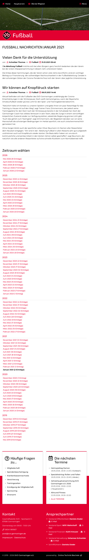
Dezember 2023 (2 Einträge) (15, 261)
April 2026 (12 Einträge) (13, 162)
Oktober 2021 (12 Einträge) (14, 343)
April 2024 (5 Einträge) (12, 244)
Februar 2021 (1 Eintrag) (13, 367)
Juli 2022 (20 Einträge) (12, 317)
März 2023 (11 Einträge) (13, 288)
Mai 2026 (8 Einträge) (12, 159)
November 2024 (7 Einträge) (15, 223)
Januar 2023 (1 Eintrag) (13, 294)
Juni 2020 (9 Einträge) (12, 396)
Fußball (23, 35)
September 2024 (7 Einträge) (15, 229)
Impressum (7, 537)
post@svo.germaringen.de (14, 533)
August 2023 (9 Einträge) (14, 273)
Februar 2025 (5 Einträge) (14, 209)
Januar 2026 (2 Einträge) (13, 171)
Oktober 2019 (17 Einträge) (14, 425)
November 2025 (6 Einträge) (15, 182)
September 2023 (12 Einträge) (16, 270)
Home (7, 4)
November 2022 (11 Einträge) (15, 305)
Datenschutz (20, 537)
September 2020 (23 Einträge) (16, 387)
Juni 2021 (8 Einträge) (12, 355)
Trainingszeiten (13, 483)
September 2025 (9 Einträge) (15, 188)
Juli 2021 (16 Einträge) (12, 352)
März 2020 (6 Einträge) (13, 405)
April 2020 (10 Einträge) (13, 402)
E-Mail (54, 521)
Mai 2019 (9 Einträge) (12, 440)
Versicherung (13, 479)
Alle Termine (57, 499)
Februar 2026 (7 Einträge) (14, 168)
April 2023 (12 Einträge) (13, 285)
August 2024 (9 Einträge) (14, 232)
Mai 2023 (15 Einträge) (12, 282)
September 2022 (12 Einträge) (16, 311)
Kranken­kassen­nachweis (18, 476)
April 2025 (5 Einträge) (12, 203)
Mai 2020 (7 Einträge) (12, 399)
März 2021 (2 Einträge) (12, 364)
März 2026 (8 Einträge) (13, 165)
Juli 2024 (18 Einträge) (12, 235)
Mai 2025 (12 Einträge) (12, 200)
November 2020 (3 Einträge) (15, 381)
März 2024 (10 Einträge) (13, 247)
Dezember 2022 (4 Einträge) (15, 302)
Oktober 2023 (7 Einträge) (14, 267)
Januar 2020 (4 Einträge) (14, 411)
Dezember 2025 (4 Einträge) (15, 179)
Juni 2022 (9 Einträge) (12, 320)
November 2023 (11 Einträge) (15, 264)
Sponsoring (12, 491)
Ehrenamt (11, 495)
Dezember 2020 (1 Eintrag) (14, 378)
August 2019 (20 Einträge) (14, 431)
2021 (4, 336)
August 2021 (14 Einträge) (14, 349)
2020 (4, 374)
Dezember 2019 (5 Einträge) (15, 419)
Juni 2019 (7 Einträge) (12, 437)
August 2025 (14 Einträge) (14, 191)
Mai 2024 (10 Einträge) (12, 241)
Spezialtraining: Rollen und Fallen (65, 474)
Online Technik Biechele (68, 555)
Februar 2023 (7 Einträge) (14, 291)
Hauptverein (19, 4)
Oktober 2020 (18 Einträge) (15, 384)
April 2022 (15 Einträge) (13, 326)
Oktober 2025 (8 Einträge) (14, 185)
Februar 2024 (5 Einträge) (14, 250)
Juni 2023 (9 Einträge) (12, 279)
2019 (4, 415)
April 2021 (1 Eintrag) (12, 361)
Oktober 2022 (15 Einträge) (14, 308)
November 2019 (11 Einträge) (15, 422)
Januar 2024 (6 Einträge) (13, 253)
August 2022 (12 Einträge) (14, 314)
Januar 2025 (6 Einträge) (13, 212)
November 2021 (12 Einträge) (15, 340)
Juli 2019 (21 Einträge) (12, 434)
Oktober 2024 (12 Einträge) (14, 226)
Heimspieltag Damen (60, 468)
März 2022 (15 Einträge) (13, 329)
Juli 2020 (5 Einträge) (12, 393)
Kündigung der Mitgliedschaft (20, 487)
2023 (4, 257)
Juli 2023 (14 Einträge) (12, 276)
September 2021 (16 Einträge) (15, 346)
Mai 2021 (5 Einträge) (12, 358)
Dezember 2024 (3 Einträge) (15, 220)
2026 (4, 155)
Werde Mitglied (38, 4)
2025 (4, 175)
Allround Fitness (58, 492)
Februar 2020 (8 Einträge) (14, 408)
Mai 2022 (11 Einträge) (12, 323)
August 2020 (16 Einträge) (14, 390)
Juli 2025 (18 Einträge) (12, 194)
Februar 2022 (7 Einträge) (14, 332)
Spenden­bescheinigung (17, 472)
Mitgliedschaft (13, 468)
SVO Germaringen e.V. (24, 555)
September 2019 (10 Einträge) (16, 428)
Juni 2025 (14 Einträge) (13, 197)
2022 (4, 298)
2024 (4, 216)
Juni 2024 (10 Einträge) (13, 238)
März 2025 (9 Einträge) (13, 206)
